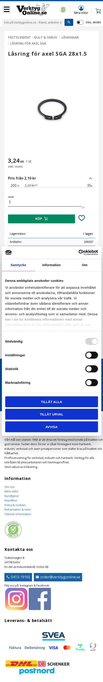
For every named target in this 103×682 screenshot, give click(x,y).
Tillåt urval (51, 414)
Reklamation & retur (17, 509)
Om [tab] (84, 265)
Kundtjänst (11, 496)
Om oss (9, 487)
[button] (6, 10)
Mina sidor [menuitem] (81, 12)
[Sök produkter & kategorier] (33, 22)
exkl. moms (93, 22)
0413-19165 (20, 577)
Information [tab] (51, 265)
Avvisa (51, 427)
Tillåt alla (51, 401)
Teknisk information (17, 514)
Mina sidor (11, 491)
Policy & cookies (15, 505)
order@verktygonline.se (60, 577)
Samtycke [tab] (18, 265)
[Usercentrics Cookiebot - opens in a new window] (78, 252)
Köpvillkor (10, 500)
